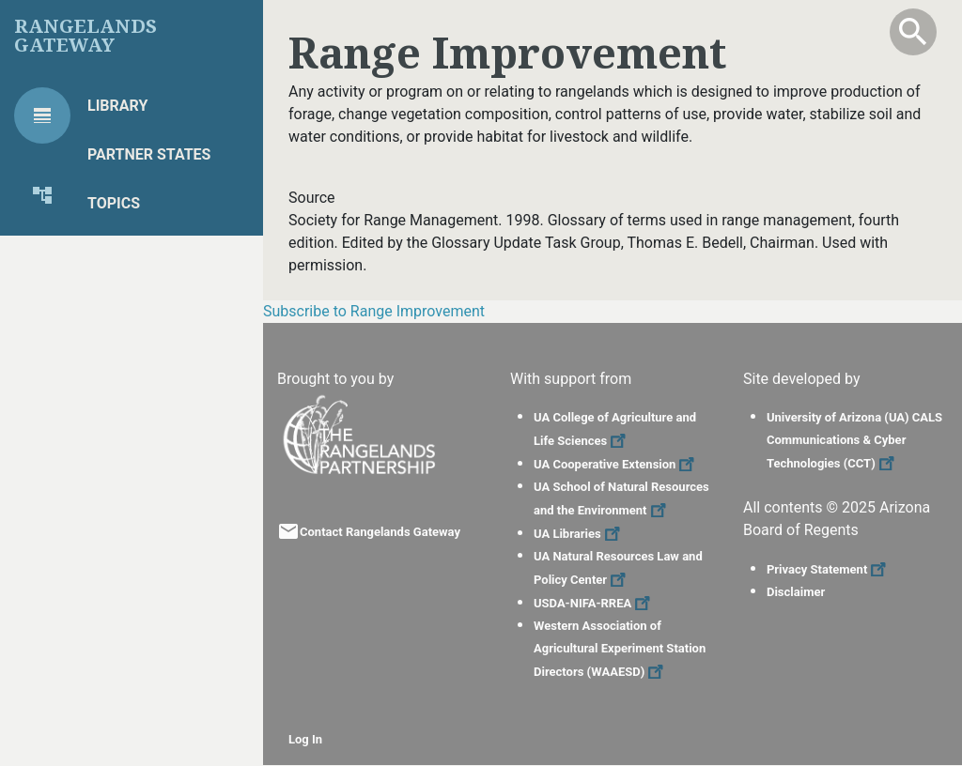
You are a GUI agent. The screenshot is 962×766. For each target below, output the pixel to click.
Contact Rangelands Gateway (380, 532)
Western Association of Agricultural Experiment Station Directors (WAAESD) (620, 649)
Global (115, 398)
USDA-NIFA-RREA (594, 603)
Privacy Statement (829, 569)
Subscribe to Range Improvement (374, 311)
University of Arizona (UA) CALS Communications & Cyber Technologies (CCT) (854, 440)
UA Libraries (579, 534)
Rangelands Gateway (85, 35)
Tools (110, 301)
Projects (124, 252)
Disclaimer (796, 592)
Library (117, 106)
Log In (305, 739)
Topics (113, 203)
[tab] (42, 115)
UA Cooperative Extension (616, 464)
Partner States (148, 154)
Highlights (131, 350)
